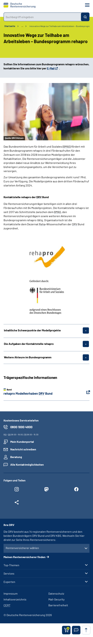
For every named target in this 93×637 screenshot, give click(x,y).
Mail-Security (56, 599)
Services (9, 573)
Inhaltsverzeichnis (15, 599)
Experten (9, 581)
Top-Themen (11, 565)
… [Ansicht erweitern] (22, 26)
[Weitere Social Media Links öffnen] (17, 503)
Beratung (16, 457)
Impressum (11, 593)
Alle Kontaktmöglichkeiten (27, 464)
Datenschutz (56, 593)
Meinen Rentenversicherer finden (25, 557)
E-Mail (51, 68)
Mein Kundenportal (22, 441)
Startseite (9, 26)
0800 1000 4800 (21, 427)
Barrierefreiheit (58, 605)
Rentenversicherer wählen (22, 548)
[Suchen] (85, 17)
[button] (76, 630)
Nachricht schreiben (23, 449)
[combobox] (42, 16)
